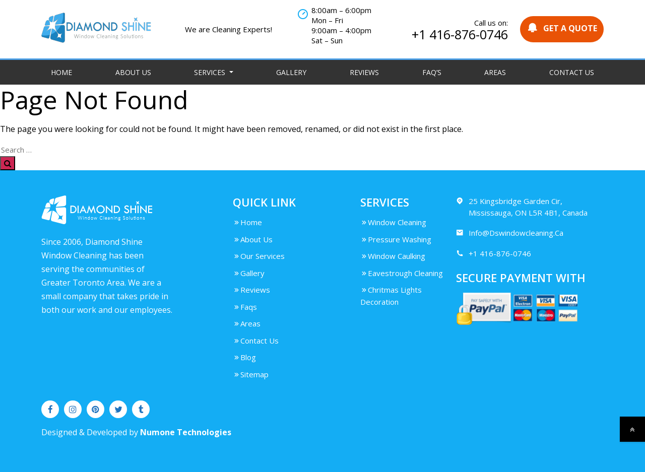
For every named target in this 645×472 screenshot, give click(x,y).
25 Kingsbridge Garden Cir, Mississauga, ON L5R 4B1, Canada (522, 206)
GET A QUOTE (562, 28)
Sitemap (251, 374)
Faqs (245, 307)
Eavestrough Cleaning (401, 273)
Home (61, 72)
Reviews (364, 72)
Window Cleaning (393, 222)
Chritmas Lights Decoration (391, 296)
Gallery (291, 72)
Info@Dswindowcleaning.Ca (509, 233)
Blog (244, 357)
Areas (495, 72)
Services (210, 72)
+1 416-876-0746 (460, 34)
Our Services (259, 256)
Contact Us (571, 72)
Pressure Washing (395, 239)
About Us (133, 72)
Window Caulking (392, 256)
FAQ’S (431, 72)
